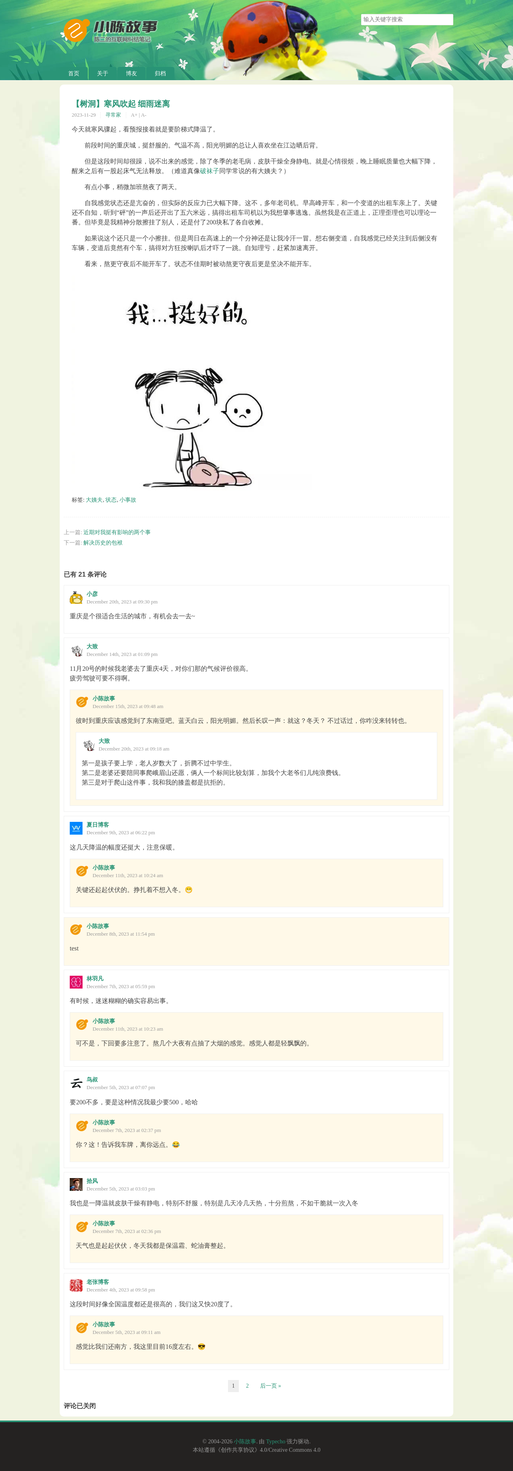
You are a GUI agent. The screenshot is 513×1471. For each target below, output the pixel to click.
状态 (111, 500)
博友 (131, 74)
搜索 (447, 19)
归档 (160, 74)
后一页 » (270, 1386)
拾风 (92, 1181)
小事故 (127, 500)
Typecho (275, 1442)
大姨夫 (94, 500)
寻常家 (113, 115)
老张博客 (98, 1282)
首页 (73, 74)
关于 (102, 74)
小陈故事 (104, 699)
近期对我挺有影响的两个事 (117, 532)
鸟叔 (92, 1080)
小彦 (92, 594)
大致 (92, 647)
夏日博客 (98, 825)
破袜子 (209, 170)
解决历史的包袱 (103, 543)
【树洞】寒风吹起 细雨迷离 (121, 103)
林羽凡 (95, 979)
